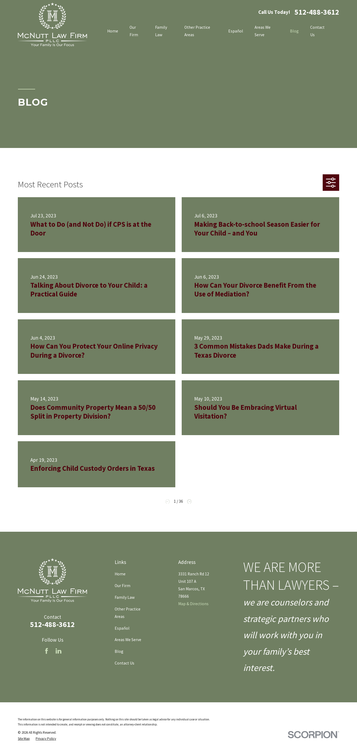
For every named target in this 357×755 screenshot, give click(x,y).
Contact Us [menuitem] (317, 31)
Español (122, 628)
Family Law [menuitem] (161, 31)
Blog (119, 651)
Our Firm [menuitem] (134, 31)
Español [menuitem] (235, 31)
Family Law (125, 597)
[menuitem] (24, 739)
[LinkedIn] (58, 651)
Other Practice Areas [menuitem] (197, 31)
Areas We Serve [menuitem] (263, 31)
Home (120, 573)
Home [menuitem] (112, 31)
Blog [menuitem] (294, 31)
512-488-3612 (316, 12)
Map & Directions (193, 603)
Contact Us (124, 663)
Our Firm (122, 585)
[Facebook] (46, 651)
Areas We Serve (128, 639)
